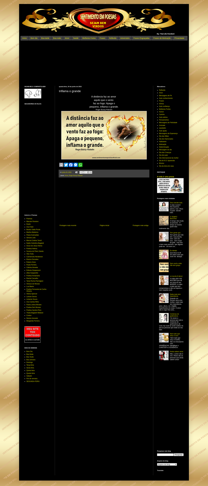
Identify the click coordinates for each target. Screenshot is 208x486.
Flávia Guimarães (32, 235)
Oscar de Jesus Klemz (34, 246)
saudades (162, 128)
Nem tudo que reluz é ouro (175, 335)
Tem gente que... (176, 233)
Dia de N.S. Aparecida (167, 161)
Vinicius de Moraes (33, 284)
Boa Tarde (30, 357)
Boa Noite (29, 354)
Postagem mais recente (68, 225)
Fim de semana (31, 379)
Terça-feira (30, 365)
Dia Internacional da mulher (169, 158)
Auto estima (163, 117)
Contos (28, 315)
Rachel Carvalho (32, 278)
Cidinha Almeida (32, 267)
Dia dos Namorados (166, 139)
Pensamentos (164, 120)
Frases (102, 38)
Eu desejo (173, 251)
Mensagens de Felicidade (168, 122)
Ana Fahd (29, 227)
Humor (161, 112)
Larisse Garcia (31, 297)
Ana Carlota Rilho (32, 302)
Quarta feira (30, 373)
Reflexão (112, 38)
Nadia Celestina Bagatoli (35, 243)
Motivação (162, 144)
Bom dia (34, 38)
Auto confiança (164, 106)
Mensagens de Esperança (168, 133)
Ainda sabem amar (176, 352)
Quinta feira (30, 370)
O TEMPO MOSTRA (173, 218)
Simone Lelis (31, 238)
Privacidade (179, 38)
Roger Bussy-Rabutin (76, 175)
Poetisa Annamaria (33, 276)
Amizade (162, 125)
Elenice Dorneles (32, 259)
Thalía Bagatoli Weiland (34, 313)
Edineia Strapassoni (33, 270)
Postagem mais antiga (140, 225)
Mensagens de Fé (165, 96)
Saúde (75, 38)
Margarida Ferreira (33, 321)
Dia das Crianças (165, 152)
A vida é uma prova (165, 177)
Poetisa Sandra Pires (33, 310)
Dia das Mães (164, 136)
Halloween (162, 142)
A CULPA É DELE (176, 276)
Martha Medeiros (32, 232)
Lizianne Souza (31, 299)
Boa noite (57, 38)
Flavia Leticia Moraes (33, 305)
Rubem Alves (31, 262)
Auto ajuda (163, 131)
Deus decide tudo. (176, 203)
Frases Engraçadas (141, 38)
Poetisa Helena (31, 249)
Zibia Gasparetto (32, 273)
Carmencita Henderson (34, 257)
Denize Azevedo (32, 318)
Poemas (29, 219)
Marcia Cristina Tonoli (34, 240)
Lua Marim (30, 286)
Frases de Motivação (162, 38)
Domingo (29, 362)
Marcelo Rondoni (32, 221)
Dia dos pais (163, 155)
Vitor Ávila (30, 254)
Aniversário (125, 38)
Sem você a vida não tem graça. (176, 264)
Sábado (29, 376)
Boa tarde (45, 38)
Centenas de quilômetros (174, 315)
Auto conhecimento (166, 98)
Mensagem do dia (165, 150)
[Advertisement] (104, 63)
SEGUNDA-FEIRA (33, 381)
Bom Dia (29, 351)
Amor (67, 38)
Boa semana (30, 360)
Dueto (28, 224)
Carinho (162, 114)
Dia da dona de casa (166, 166)
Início (24, 38)
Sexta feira (30, 368)
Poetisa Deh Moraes (33, 307)
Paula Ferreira (31, 265)
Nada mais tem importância (175, 295)
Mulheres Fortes (89, 38)
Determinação (164, 147)
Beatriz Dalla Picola (33, 230)
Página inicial (104, 225)
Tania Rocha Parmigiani (34, 281)
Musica (161, 163)
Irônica (161, 104)
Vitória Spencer (31, 294)
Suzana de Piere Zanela (35, 251)
